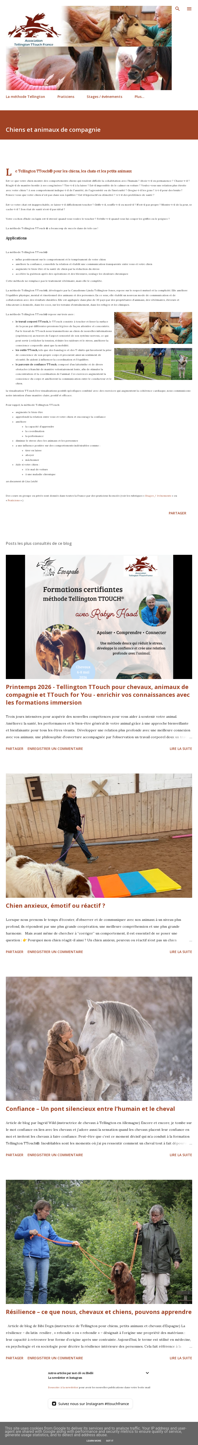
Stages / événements (104, 96)
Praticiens (65, 96)
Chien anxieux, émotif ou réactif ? (55, 905)
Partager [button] (177, 513)
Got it (109, 1440)
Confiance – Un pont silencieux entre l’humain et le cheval (90, 1109)
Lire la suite (181, 748)
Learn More (93, 1440)
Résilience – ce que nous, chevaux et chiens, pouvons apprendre (99, 1312)
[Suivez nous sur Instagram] (90, 1403)
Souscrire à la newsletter (63, 1387)
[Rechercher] (177, 9)
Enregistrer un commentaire (55, 748)
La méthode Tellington (25, 96)
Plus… (139, 96)
